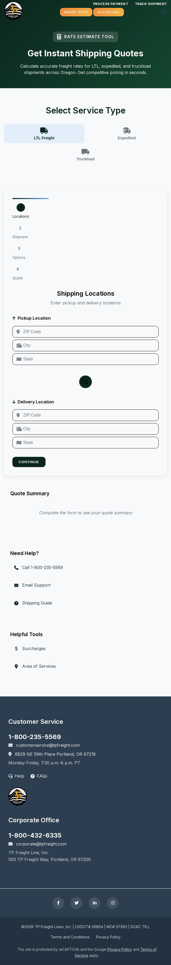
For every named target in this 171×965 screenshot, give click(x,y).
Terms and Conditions (70, 937)
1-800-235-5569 (34, 737)
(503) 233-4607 (108, 12)
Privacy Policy (108, 937)
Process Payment (110, 4)
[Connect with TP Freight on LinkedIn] (94, 903)
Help (16, 776)
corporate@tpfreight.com (37, 844)
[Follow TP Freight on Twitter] (76, 903)
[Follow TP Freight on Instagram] (113, 903)
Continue (29, 462)
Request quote (76, 12)
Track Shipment (151, 4)
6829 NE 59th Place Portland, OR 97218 (52, 754)
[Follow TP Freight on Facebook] (58, 903)
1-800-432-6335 (35, 835)
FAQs (39, 776)
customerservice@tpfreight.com (44, 745)
